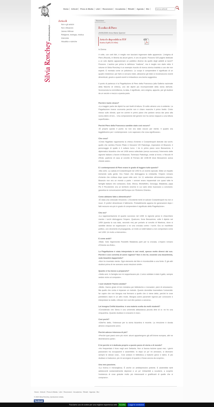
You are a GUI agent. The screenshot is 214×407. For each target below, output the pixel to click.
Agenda (140, 9)
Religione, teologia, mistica (72, 35)
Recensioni (108, 9)
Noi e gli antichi (67, 24)
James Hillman (67, 31)
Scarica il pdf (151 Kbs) (109, 43)
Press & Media (86, 9)
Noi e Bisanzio (67, 28)
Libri (98, 9)
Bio (147, 9)
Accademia (120, 9)
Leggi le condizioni (136, 405)
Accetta (122, 405)
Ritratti (131, 9)
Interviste (65, 38)
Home (66, 9)
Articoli (74, 9)
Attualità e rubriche (69, 41)
